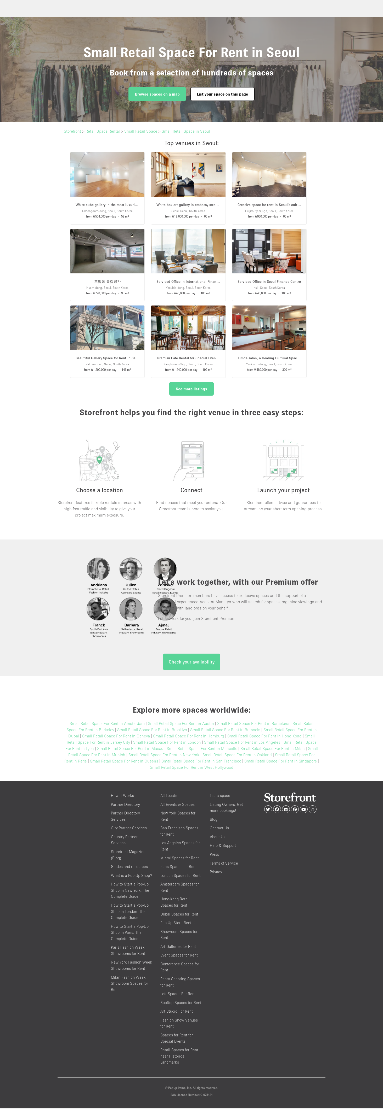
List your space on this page (222, 94)
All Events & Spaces (177, 805)
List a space (220, 797)
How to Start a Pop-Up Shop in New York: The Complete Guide (130, 891)
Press (214, 855)
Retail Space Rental (103, 131)
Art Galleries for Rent (178, 947)
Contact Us (219, 829)
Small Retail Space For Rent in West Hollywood (191, 768)
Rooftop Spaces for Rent (180, 1003)
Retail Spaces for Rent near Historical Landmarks (179, 1057)
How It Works (122, 797)
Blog (213, 820)
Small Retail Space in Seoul (186, 131)
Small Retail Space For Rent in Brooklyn (152, 731)
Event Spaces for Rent (179, 956)
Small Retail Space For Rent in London (167, 743)
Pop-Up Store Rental (177, 924)
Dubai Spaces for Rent (179, 915)
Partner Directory (125, 805)
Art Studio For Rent (176, 1012)
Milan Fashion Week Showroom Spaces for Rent (129, 984)
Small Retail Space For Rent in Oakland (237, 756)
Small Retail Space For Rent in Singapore (280, 762)
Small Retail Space (140, 131)
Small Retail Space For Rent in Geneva (116, 737)
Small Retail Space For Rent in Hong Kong (264, 737)
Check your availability (192, 663)
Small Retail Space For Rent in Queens (124, 762)
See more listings (191, 388)
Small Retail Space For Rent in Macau (130, 749)
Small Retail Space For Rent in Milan (272, 749)
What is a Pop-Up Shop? (131, 876)
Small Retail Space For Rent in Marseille (202, 749)
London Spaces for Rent (180, 876)
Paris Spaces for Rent (178, 868)
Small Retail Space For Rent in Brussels (225, 731)
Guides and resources (129, 868)
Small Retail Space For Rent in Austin (181, 724)
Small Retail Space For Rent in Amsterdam (107, 724)
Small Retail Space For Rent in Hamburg (188, 737)
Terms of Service (224, 864)
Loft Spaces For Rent (178, 995)
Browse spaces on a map (157, 94)
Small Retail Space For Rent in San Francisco (201, 762)
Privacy (216, 873)
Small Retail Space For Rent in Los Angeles (242, 743)
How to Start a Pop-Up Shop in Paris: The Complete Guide (130, 933)
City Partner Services (129, 829)
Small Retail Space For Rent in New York (163, 756)
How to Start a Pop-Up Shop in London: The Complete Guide (130, 912)
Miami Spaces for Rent (179, 859)
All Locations (171, 797)
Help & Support (223, 846)
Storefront (72, 131)
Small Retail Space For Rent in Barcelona (253, 724)
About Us (217, 838)
